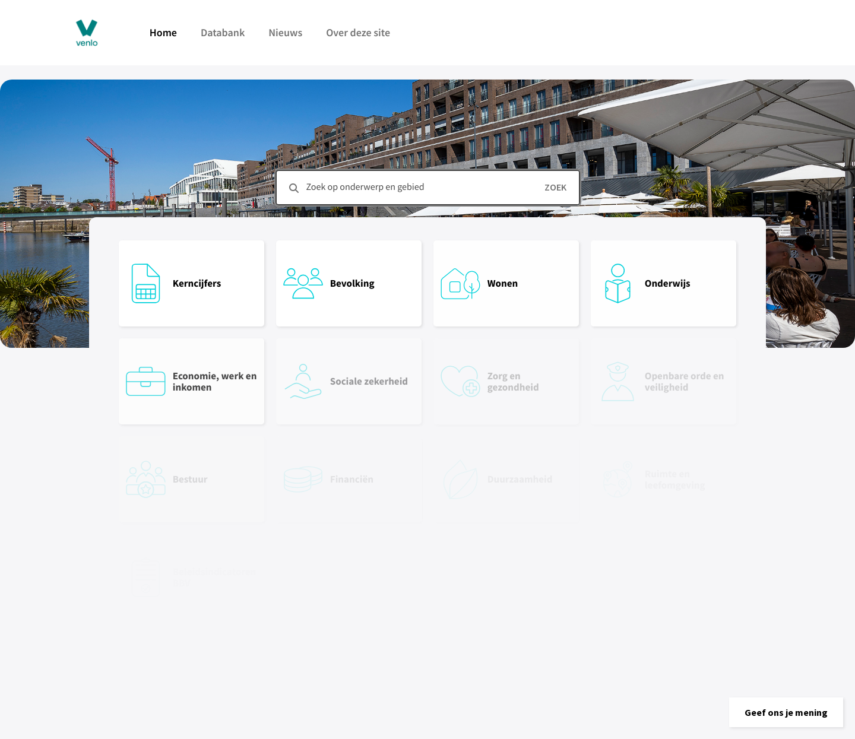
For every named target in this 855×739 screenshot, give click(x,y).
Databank (223, 32)
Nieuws (285, 32)
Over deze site (358, 32)
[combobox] (428, 187)
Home (163, 32)
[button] (786, 712)
